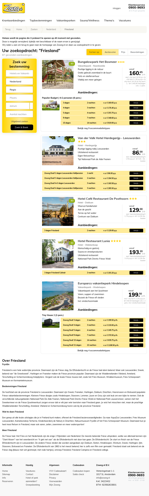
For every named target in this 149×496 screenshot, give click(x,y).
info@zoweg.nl (103, 478)
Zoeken (34, 29)
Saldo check (78, 474)
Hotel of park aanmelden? (32, 480)
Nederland (51, 29)
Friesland (69, 29)
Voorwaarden (55, 481)
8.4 (72, 140)
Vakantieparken (65, 20)
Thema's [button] (109, 20)
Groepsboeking (33, 484)
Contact (29, 474)
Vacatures (125, 20)
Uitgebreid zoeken (19, 121)
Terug (7, 29)
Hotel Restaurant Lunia (99, 241)
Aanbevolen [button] (110, 52)
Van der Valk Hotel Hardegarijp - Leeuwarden (109, 139)
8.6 (72, 243)
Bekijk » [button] (136, 103)
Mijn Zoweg (54, 484)
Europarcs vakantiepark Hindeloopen (103, 283)
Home (19, 29)
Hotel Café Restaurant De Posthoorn (107, 198)
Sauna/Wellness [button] (89, 20)
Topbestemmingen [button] (41, 20)
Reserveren (7, 481)
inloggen (117, 8)
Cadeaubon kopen (81, 471)
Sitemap (6, 474)
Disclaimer (54, 474)
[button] (94, 128)
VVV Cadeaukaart (57, 471)
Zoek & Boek (21, 127)
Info (4, 478)
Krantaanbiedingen (13, 20)
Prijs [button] (123, 52)
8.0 (72, 64)
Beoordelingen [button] (137, 52)
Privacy (52, 478)
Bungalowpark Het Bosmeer (101, 62)
